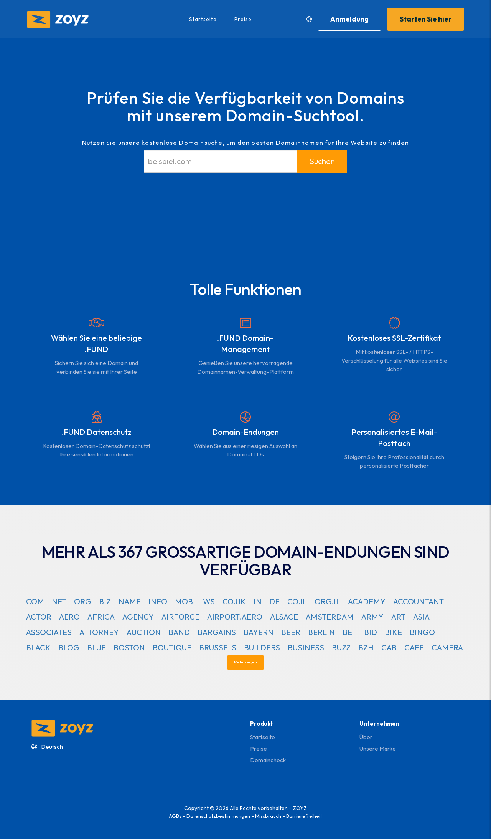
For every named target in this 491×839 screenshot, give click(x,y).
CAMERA (447, 647)
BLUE (96, 647)
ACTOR (38, 617)
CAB (389, 647)
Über (365, 737)
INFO (157, 601)
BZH (366, 647)
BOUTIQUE (172, 647)
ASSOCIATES (49, 632)
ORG (82, 601)
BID (370, 632)
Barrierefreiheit (304, 816)
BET (349, 632)
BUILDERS (262, 647)
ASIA (421, 617)
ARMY (372, 617)
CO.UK (234, 601)
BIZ (105, 601)
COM (35, 601)
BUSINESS (306, 647)
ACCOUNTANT (418, 601)
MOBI (185, 601)
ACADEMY (367, 601)
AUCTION (144, 632)
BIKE (393, 632)
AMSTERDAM (330, 617)
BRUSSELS (217, 647)
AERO (69, 617)
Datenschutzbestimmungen (218, 816)
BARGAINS (217, 632)
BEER (290, 632)
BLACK (38, 647)
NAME (130, 601)
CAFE (414, 647)
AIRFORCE (180, 617)
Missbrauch (268, 816)
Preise (242, 19)
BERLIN (321, 632)
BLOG (68, 647)
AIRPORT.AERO (234, 617)
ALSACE (284, 617)
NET (59, 601)
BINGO (422, 632)
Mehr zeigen (245, 662)
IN (258, 601)
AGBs (175, 816)
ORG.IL (327, 601)
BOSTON (129, 647)
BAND (179, 632)
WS (209, 601)
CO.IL (297, 601)
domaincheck (268, 760)
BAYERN (259, 632)
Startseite (202, 19)
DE (274, 601)
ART (398, 617)
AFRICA (101, 617)
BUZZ (341, 647)
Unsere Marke (377, 748)
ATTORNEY (99, 632)
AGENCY (138, 617)
